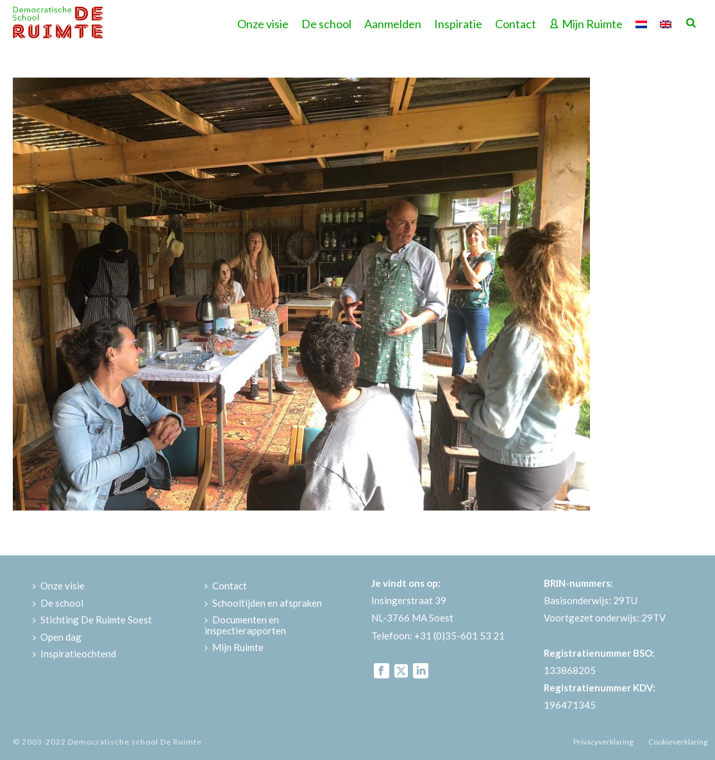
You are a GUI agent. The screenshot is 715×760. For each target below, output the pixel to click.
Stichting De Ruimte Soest (92, 619)
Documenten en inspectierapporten (245, 625)
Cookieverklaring (677, 742)
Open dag (57, 637)
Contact (515, 24)
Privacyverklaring (603, 742)
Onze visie (263, 24)
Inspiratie (458, 24)
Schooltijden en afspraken (263, 603)
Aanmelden (392, 24)
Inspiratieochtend (74, 653)
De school (326, 24)
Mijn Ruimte (586, 24)
